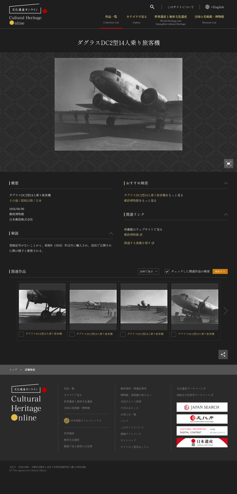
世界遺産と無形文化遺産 (170, 20)
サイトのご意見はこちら (135, 447)
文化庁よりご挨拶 (131, 401)
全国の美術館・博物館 (209, 20)
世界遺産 (69, 433)
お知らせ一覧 (128, 414)
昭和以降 (27, 200)
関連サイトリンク (131, 434)
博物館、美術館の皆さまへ (136, 395)
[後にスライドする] (224, 311)
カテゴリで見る (136, 20)
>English (214, 7)
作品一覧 (111, 20)
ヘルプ (124, 421)
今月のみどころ (130, 408)
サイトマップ (128, 440)
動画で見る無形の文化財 (78, 446)
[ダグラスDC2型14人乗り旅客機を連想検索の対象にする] (21, 334)
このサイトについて (180, 7)
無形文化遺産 (71, 440)
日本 (39, 200)
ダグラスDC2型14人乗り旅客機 (145, 195)
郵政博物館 (131, 200)
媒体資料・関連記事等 (133, 388)
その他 (13, 200)
